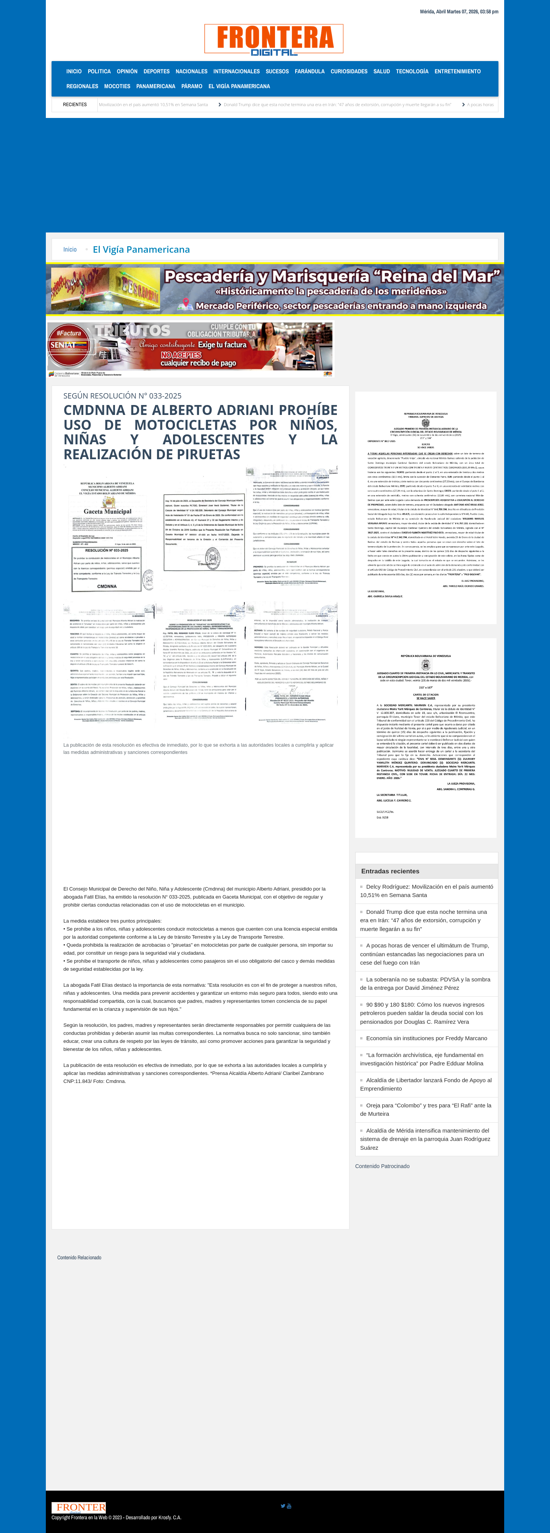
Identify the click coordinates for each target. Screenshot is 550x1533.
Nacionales (191, 71)
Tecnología (412, 71)
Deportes (157, 71)
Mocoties (117, 86)
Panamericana (155, 86)
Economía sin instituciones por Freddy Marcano (426, 1038)
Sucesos (277, 71)
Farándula (310, 71)
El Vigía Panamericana (239, 86)
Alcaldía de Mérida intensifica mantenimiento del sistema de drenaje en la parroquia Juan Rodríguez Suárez (425, 1139)
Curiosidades (349, 71)
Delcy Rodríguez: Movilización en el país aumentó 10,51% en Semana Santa (146, 104)
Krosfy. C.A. (170, 1517)
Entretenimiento (458, 71)
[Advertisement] (275, 175)
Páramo (191, 86)
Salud (382, 71)
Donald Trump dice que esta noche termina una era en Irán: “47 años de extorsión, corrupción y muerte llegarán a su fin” (347, 104)
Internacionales (237, 71)
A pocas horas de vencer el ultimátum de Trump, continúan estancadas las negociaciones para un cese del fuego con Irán (424, 954)
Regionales (82, 86)
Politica (99, 71)
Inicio (75, 70)
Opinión (127, 71)
